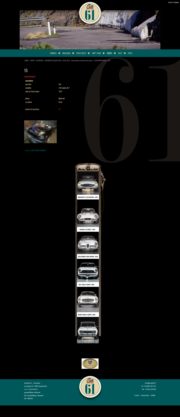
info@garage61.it (150, 383)
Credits (136, 395)
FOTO (130, 53)
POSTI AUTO (81, 53)
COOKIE (153, 395)
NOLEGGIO (66, 53)
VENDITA (53, 53)
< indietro (35, 150)
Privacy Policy (145, 395)
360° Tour (96, 53)
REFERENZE (39, 60)
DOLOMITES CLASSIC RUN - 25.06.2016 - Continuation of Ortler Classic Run (68, 60)
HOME (26, 60)
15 (109, 60)
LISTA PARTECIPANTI (100, 60)
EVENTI (109, 53)
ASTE (120, 53)
